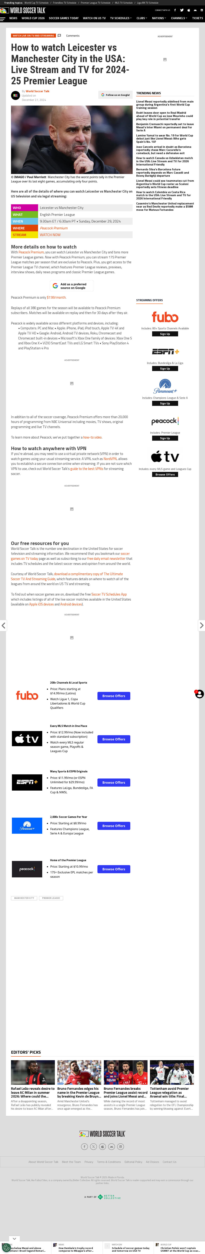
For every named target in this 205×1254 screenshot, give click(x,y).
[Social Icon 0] (84, 1161)
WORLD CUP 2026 (33, 18)
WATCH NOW (50, 234)
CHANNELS (179, 18)
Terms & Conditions (109, 1176)
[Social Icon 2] (102, 1161)
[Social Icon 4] (120, 1161)
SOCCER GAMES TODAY (64, 18)
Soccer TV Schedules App (109, 594)
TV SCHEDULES (121, 18)
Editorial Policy (133, 1176)
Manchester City (24, 898)
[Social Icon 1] (93, 1161)
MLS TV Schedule (124, 3)
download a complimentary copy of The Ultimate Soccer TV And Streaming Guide (67, 576)
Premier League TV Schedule (95, 3)
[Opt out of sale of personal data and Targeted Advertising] (6, 1247)
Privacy (88, 1176)
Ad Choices (152, 1176)
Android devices (71, 604)
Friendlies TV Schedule (64, 3)
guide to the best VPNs (86, 468)
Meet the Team (71, 1176)
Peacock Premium (53, 228)
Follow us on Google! (118, 94)
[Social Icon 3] (111, 1161)
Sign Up (165, 334)
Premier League (51, 898)
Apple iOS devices (41, 604)
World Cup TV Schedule (37, 3)
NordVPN (110, 458)
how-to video (92, 437)
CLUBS (142, 18)
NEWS (13, 18)
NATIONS (159, 18)
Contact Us (169, 1176)
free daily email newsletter (106, 558)
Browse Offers (113, 696)
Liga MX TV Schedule (147, 3)
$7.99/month (56, 297)
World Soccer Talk (37, 91)
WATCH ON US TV (94, 18)
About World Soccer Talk (43, 1176)
